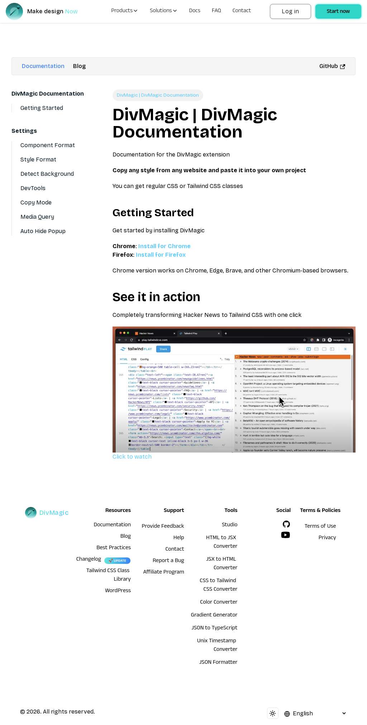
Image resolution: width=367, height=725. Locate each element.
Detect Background (47, 173)
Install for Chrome (164, 246)
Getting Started (41, 108)
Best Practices (113, 548)
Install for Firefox (161, 254)
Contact (242, 11)
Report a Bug (168, 561)
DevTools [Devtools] (33, 188)
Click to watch (234, 393)
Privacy (327, 538)
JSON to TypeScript (214, 628)
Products (124, 11)
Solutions (163, 11)
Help (178, 538)
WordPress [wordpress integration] (118, 591)
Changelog (88, 560)
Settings (24, 130)
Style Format (38, 159)
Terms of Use (320, 527)
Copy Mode (36, 202)
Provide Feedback (163, 527)
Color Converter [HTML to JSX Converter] (218, 603)
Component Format (47, 145)
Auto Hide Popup (43, 231)
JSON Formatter (218, 663)
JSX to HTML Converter (221, 564)
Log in (290, 11)
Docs (194, 11)
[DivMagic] (49, 11)
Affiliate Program (163, 573)
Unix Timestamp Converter (217, 645)
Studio (229, 525)
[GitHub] (286, 524)
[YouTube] (286, 535)
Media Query (37, 216)
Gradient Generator (214, 616)
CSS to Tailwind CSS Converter (218, 585)
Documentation (43, 66)
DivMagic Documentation (47, 93)
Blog (79, 66)
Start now (338, 12)
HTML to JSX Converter (221, 542)
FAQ (216, 11)
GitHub (332, 66)
